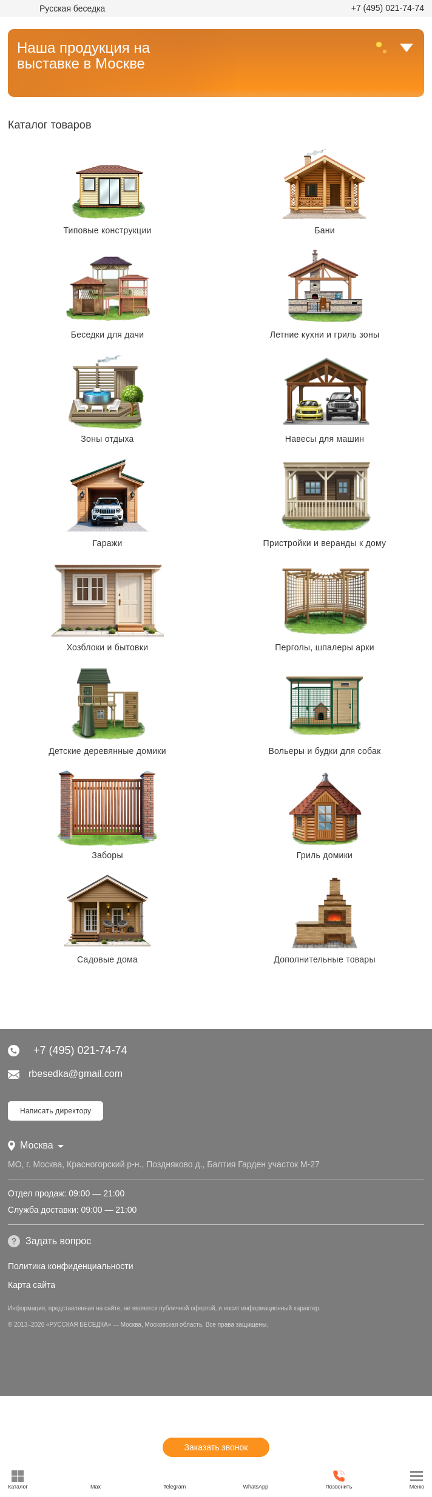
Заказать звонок (216, 1447)
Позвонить (338, 1480)
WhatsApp (256, 1480)
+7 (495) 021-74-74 (387, 8)
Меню (417, 1480)
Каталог (18, 1480)
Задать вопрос (49, 1241)
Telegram (174, 1480)
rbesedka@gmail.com (65, 1074)
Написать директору (55, 1111)
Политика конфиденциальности (70, 1266)
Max (95, 1480)
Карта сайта (31, 1285)
